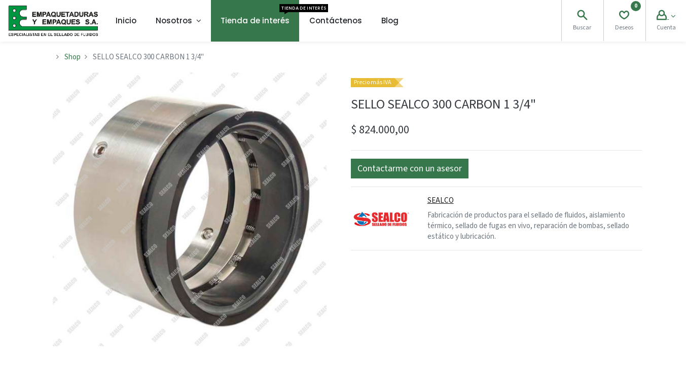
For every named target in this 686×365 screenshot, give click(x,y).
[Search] (582, 16)
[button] (409, 168)
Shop (72, 57)
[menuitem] (126, 21)
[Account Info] (666, 16)
